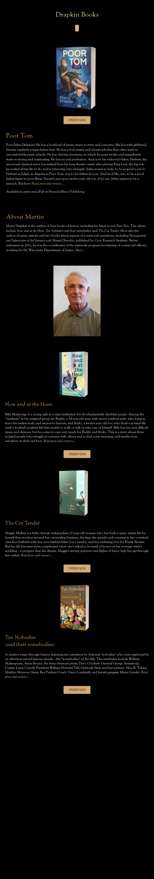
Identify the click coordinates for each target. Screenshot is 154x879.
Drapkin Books (77, 14)
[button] (77, 28)
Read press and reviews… (48, 183)
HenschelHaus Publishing (66, 191)
